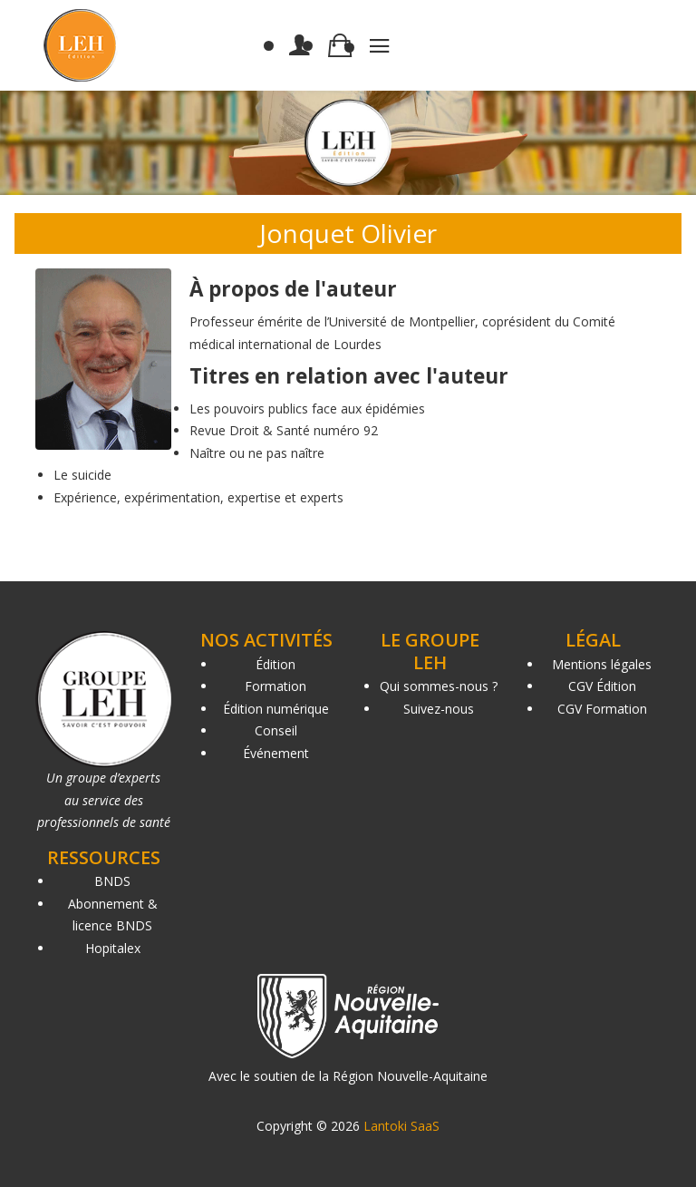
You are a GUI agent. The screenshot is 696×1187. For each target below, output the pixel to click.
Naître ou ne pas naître (256, 453)
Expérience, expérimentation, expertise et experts (198, 497)
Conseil (276, 730)
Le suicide (82, 474)
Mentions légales (602, 664)
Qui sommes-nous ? (439, 686)
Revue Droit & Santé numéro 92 (283, 430)
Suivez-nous (438, 708)
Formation (275, 686)
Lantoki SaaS (401, 1125)
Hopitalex (112, 948)
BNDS (112, 881)
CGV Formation (602, 708)
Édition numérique (276, 708)
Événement (276, 753)
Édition (275, 664)
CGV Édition (602, 686)
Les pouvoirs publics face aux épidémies (307, 408)
